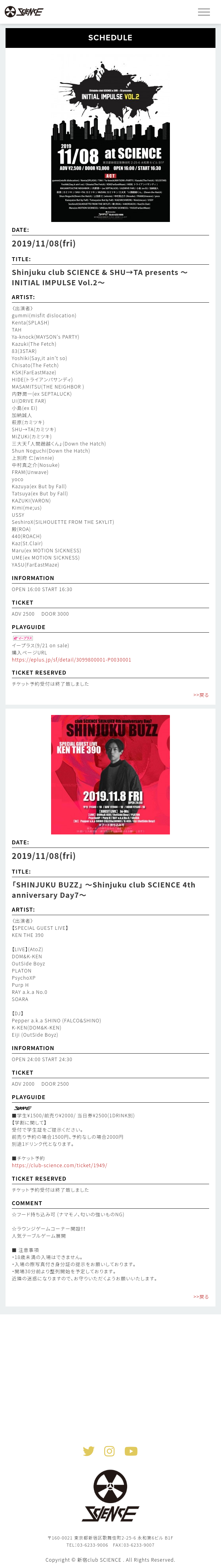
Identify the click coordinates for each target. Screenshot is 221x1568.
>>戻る (202, 694)
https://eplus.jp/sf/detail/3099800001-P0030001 (71, 659)
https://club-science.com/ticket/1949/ (59, 1165)
